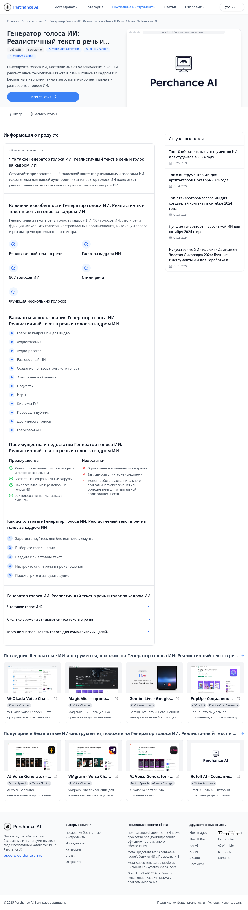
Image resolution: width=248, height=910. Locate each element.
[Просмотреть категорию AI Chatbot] (198, 705)
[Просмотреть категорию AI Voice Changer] (19, 705)
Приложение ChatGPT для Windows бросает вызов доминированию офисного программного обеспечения (154, 839)
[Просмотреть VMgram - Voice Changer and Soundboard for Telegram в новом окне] (93, 757)
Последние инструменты (134, 7)
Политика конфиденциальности (181, 902)
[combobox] (232, 7)
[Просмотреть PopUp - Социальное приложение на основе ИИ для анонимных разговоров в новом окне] (215, 679)
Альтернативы (43, 114)
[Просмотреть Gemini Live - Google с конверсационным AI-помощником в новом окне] (154, 679)
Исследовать (66, 7)
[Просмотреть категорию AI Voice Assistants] (142, 705)
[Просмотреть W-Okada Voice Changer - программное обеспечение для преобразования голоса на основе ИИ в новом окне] (32, 679)
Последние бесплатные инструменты (83, 835)
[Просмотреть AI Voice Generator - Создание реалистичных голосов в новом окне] (32, 757)
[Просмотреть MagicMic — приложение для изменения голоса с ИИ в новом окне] (93, 679)
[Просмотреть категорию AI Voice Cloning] (40, 783)
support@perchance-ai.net (23, 855)
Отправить (194, 7)
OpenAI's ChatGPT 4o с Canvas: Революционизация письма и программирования (150, 877)
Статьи (170, 7)
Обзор (14, 114)
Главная (13, 21)
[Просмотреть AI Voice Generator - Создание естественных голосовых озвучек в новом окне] (154, 757)
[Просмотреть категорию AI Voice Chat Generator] (223, 705)
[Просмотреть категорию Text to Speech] (17, 783)
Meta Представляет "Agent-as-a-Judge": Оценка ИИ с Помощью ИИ (153, 854)
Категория (94, 7)
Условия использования (226, 902)
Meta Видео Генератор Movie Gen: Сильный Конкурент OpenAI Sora (153, 864)
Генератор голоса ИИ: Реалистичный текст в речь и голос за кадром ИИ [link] (104, 21)
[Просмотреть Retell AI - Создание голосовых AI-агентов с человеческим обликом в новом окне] (215, 757)
